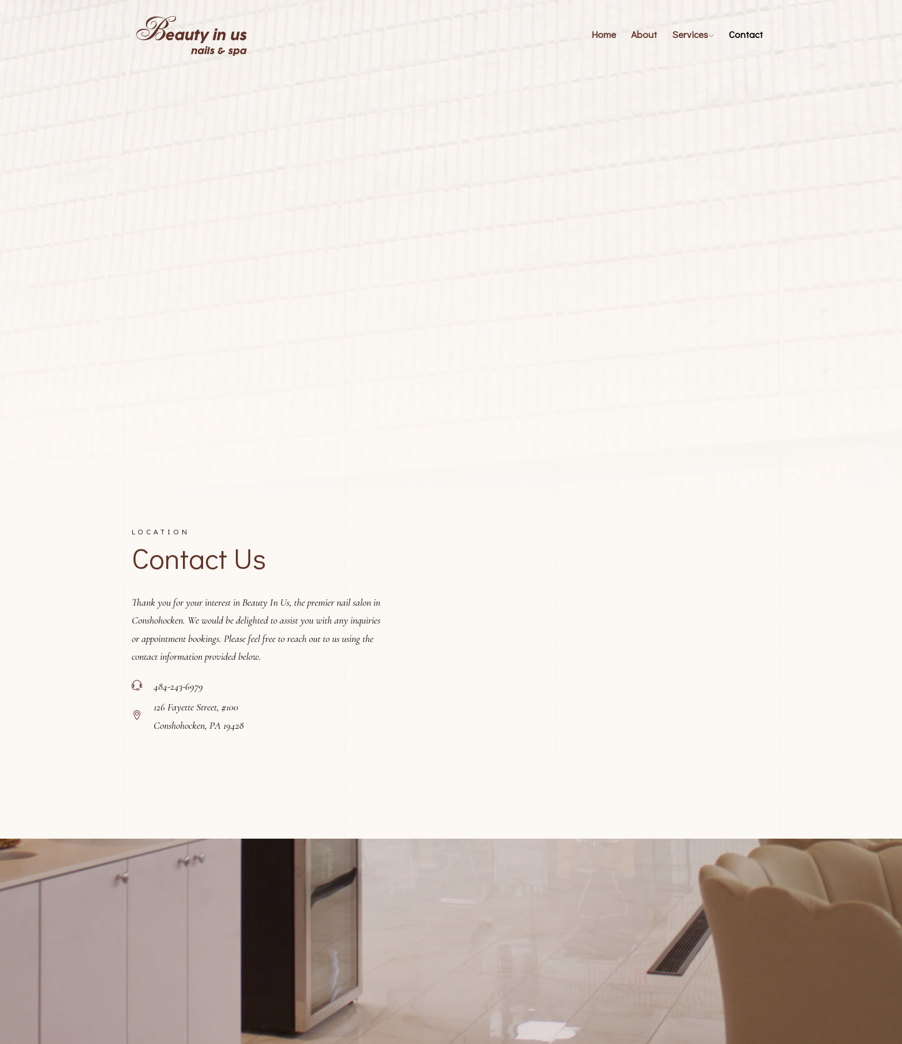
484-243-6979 (178, 686)
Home (603, 34)
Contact (746, 34)
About (644, 34)
